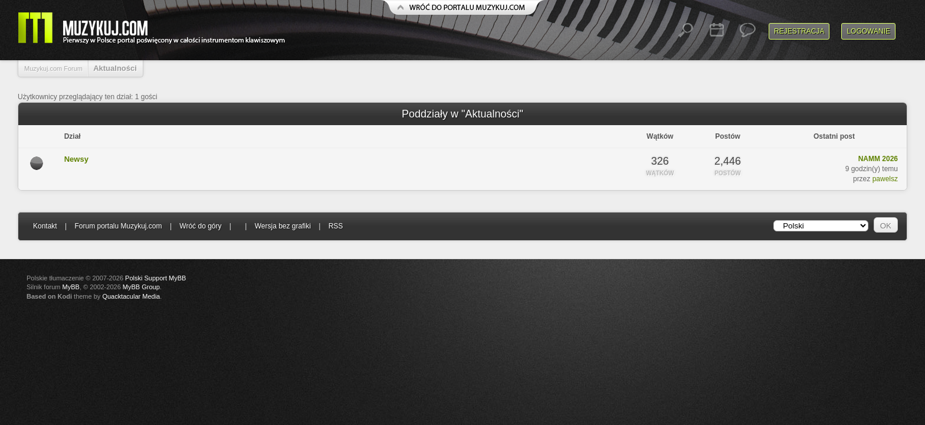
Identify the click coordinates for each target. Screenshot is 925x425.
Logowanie (868, 31)
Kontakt (45, 226)
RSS (336, 226)
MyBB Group (141, 286)
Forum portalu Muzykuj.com (118, 226)
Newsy (76, 159)
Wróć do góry (200, 226)
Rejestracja (799, 31)
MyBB (71, 286)
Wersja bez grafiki (283, 226)
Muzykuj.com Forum (53, 68)
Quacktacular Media (131, 296)
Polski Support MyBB (155, 278)
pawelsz (885, 179)
